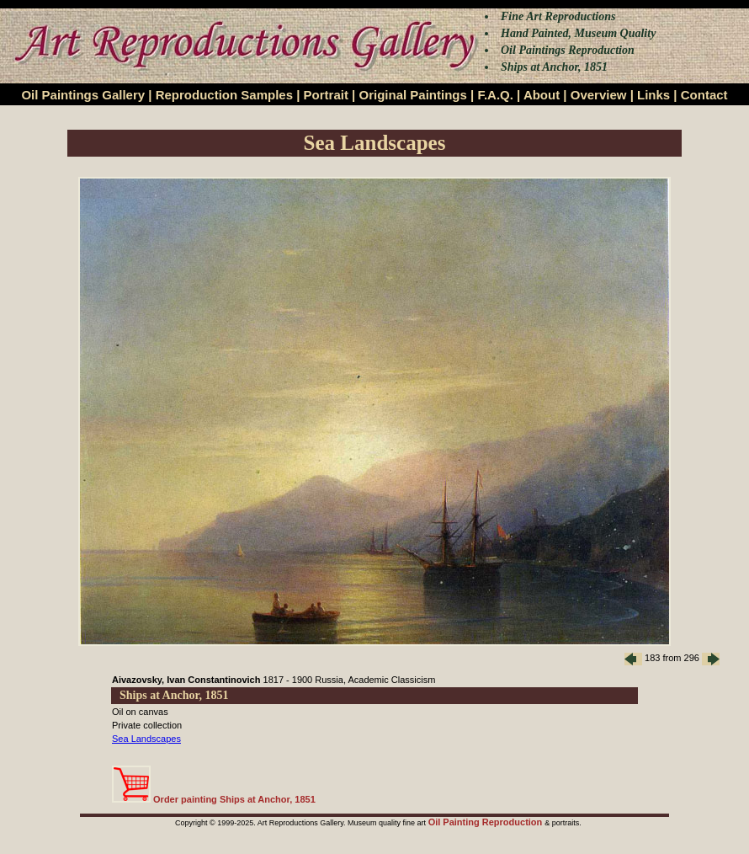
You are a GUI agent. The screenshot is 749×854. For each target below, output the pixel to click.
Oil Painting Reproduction (486, 822)
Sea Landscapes (146, 739)
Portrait (326, 95)
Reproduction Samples (224, 95)
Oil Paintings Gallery (83, 95)
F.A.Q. (495, 95)
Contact (704, 95)
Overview (599, 95)
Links (653, 95)
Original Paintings (412, 95)
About (541, 95)
